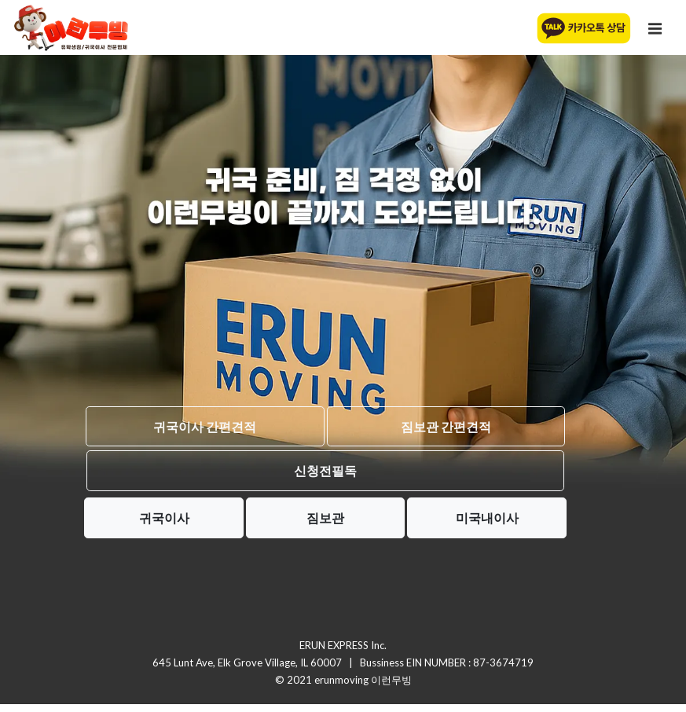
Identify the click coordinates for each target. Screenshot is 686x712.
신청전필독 (325, 470)
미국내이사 (487, 517)
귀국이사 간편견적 (204, 426)
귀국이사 (164, 517)
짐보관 (325, 517)
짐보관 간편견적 (446, 426)
